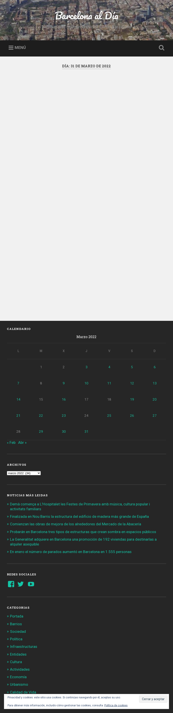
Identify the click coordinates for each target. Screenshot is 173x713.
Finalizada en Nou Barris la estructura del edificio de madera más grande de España (79, 485)
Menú (20, 47)
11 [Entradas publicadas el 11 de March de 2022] (109, 352)
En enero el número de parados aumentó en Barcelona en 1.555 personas (71, 520)
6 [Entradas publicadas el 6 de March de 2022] (155, 336)
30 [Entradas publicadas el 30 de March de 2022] (64, 400)
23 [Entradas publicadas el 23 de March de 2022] (64, 384)
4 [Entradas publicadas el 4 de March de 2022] (109, 336)
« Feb (11, 411)
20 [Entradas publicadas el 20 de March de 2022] (155, 368)
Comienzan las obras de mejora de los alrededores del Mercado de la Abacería (75, 492)
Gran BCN (18, 676)
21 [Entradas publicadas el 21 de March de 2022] (18, 384)
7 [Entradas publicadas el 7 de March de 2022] (18, 352)
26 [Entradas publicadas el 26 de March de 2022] (132, 384)
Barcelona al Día (86, 15)
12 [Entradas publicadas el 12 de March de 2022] (132, 352)
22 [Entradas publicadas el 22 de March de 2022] (41, 384)
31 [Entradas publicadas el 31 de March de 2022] (86, 400)
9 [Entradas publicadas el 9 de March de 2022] (64, 352)
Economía (18, 645)
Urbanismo (19, 653)
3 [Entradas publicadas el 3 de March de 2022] (86, 336)
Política (16, 607)
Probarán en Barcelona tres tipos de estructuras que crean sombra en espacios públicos (83, 500)
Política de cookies (116, 705)
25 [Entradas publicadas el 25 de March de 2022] (109, 384)
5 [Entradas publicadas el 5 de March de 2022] (132, 336)
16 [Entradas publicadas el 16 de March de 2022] (64, 368)
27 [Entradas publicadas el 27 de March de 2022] (155, 384)
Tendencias (19, 668)
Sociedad (18, 600)
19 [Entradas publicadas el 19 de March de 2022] (132, 368)
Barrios (16, 592)
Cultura (16, 630)
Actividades (20, 638)
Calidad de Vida (23, 660)
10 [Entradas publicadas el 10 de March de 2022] (86, 352)
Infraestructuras (23, 615)
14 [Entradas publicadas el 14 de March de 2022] (18, 368)
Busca (160, 47)
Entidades (18, 622)
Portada (16, 584)
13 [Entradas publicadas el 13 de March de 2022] (155, 352)
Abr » (22, 411)
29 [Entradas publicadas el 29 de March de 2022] (41, 400)
